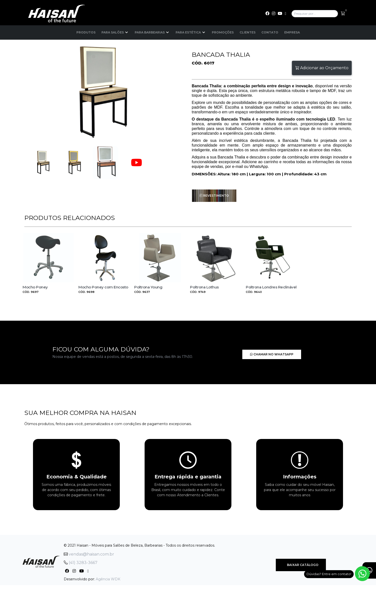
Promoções (223, 32)
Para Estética (191, 32)
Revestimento (214, 195)
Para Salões (115, 32)
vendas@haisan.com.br (89, 554)
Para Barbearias (152, 32)
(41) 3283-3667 (80, 562)
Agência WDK (108, 579)
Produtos (85, 32)
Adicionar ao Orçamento (321, 67)
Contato (269, 32)
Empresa (292, 32)
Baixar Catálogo (300, 565)
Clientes (247, 32)
